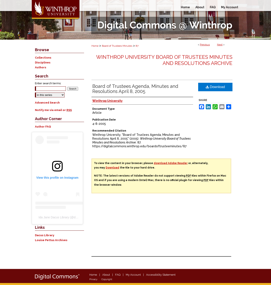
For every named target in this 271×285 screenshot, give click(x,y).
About (106, 274)
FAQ (117, 274)
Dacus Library (44, 235)
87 (137, 45)
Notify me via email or (53, 110)
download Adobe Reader (171, 163)
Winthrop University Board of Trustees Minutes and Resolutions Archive (164, 60)
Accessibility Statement (161, 274)
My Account (133, 274)
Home (94, 45)
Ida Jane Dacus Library (54, 217)
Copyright (106, 279)
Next (220, 44)
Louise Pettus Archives (51, 240)
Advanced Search (47, 102)
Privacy (93, 279)
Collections (43, 57)
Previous (205, 44)
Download (215, 87)
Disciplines (42, 62)
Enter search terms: (48, 83)
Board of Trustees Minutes (117, 45)
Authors (40, 67)
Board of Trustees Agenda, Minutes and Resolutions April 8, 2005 (135, 88)
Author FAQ (43, 126)
